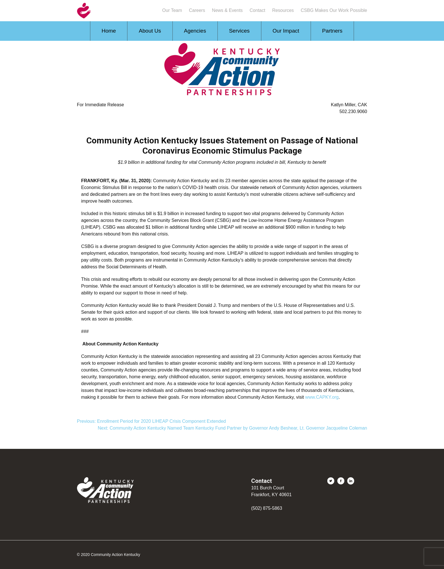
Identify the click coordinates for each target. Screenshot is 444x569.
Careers (197, 10)
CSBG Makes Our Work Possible (334, 10)
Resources (283, 10)
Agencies (195, 31)
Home (109, 31)
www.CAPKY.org (322, 397)
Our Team (172, 10)
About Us (150, 31)
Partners (332, 31)
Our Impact (286, 31)
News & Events (227, 10)
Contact (257, 10)
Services (239, 31)
